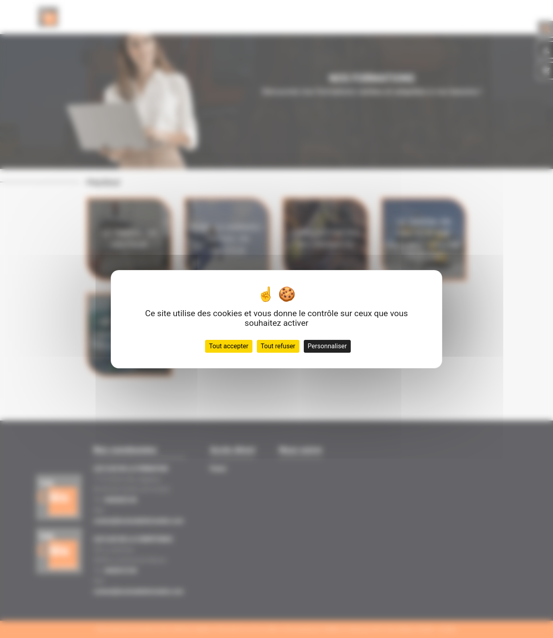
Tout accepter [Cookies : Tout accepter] (228, 346)
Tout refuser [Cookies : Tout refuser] (278, 346)
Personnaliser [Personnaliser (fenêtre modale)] (327, 346)
